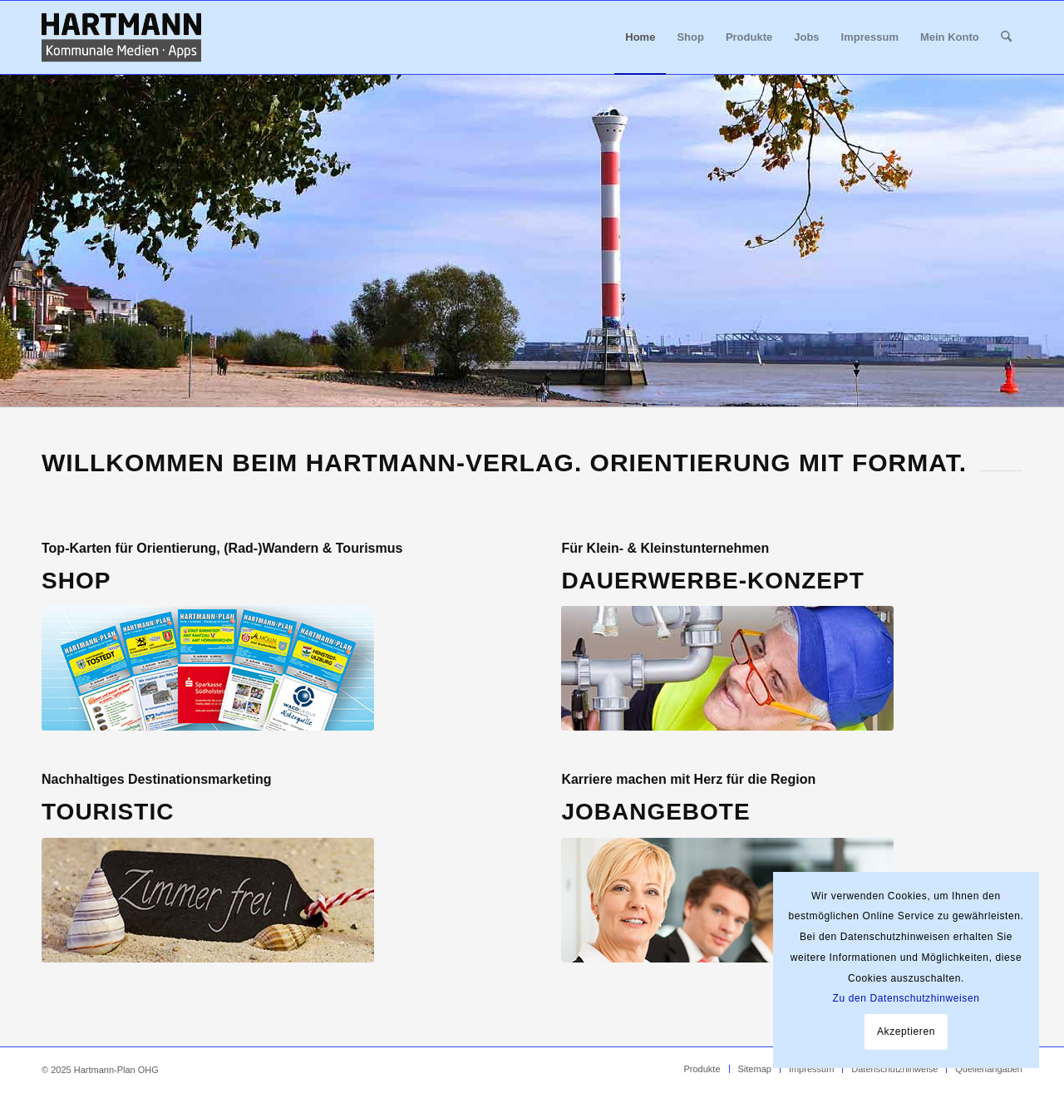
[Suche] (1006, 37)
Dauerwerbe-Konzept (712, 580)
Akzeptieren (906, 1031)
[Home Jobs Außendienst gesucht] (727, 900)
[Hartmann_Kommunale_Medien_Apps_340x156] (121, 37)
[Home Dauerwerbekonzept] (727, 668)
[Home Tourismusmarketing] (208, 900)
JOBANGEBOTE (655, 812)
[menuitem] (640, 37)
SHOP (76, 580)
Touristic (108, 812)
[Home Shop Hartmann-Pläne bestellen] (208, 668)
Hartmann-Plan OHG (116, 1070)
